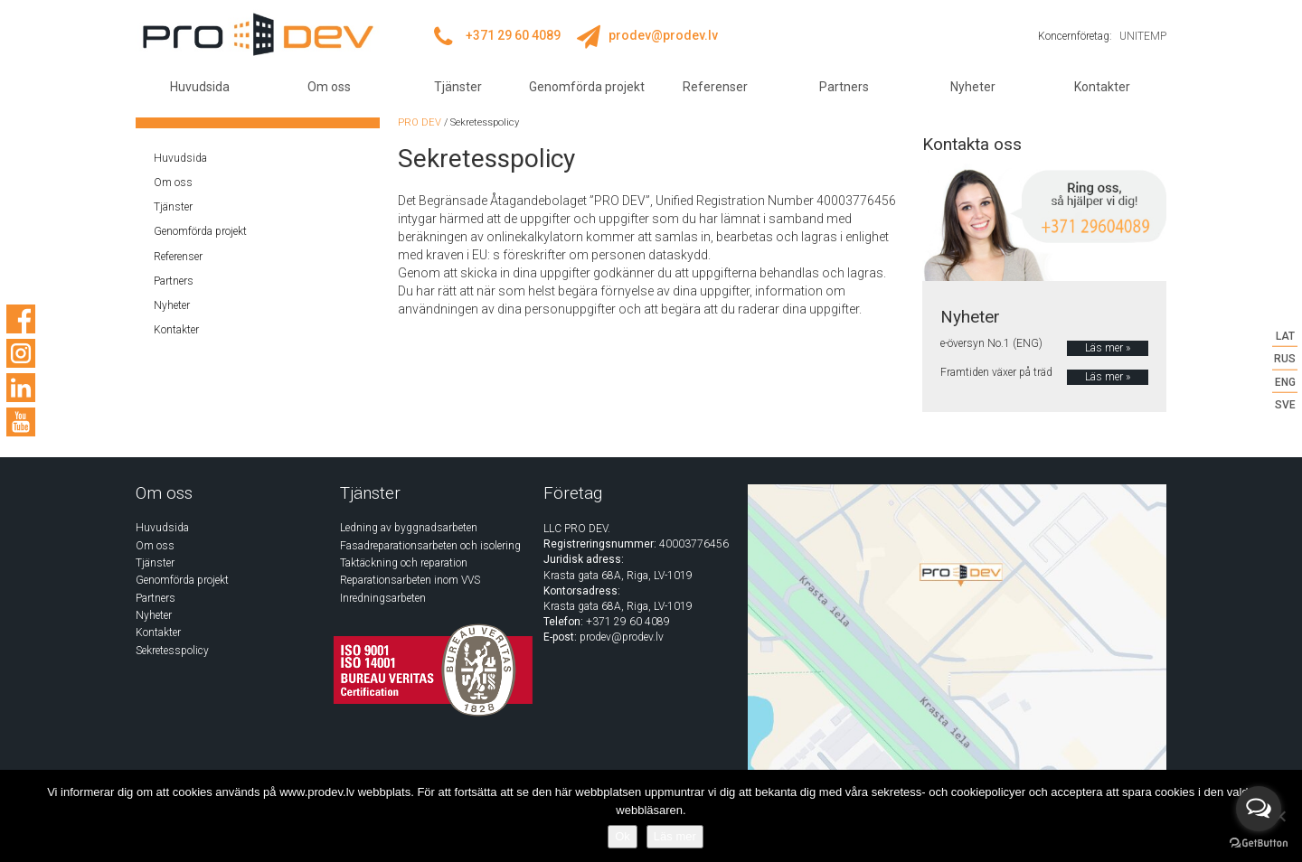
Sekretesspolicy (172, 650)
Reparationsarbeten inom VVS (410, 580)
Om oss (329, 87)
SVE (1285, 404)
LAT (1285, 336)
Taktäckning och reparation (403, 563)
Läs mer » (1107, 348)
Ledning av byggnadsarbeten (408, 527)
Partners (844, 87)
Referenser (715, 87)
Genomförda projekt (587, 87)
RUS (1285, 358)
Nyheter (972, 87)
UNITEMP (1142, 36)
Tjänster (458, 87)
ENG (1285, 381)
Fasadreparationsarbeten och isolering (430, 545)
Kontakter (1102, 87)
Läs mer (675, 836)
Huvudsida (200, 87)
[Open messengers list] (1258, 808)
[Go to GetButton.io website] (1259, 843)
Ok (622, 836)
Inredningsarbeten (383, 598)
